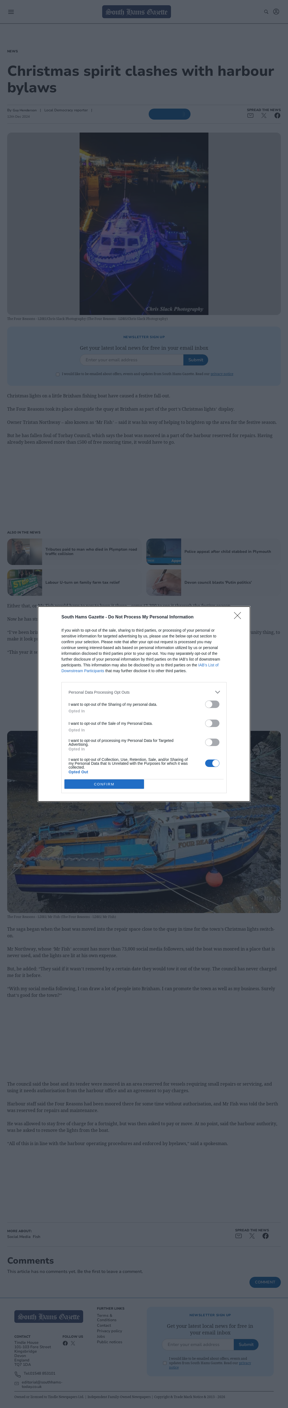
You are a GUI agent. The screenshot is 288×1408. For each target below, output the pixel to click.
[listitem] (144, 692)
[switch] (212, 704)
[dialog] (144, 704)
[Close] (239, 617)
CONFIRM (104, 784)
